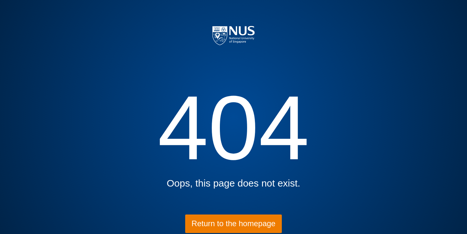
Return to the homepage (234, 223)
